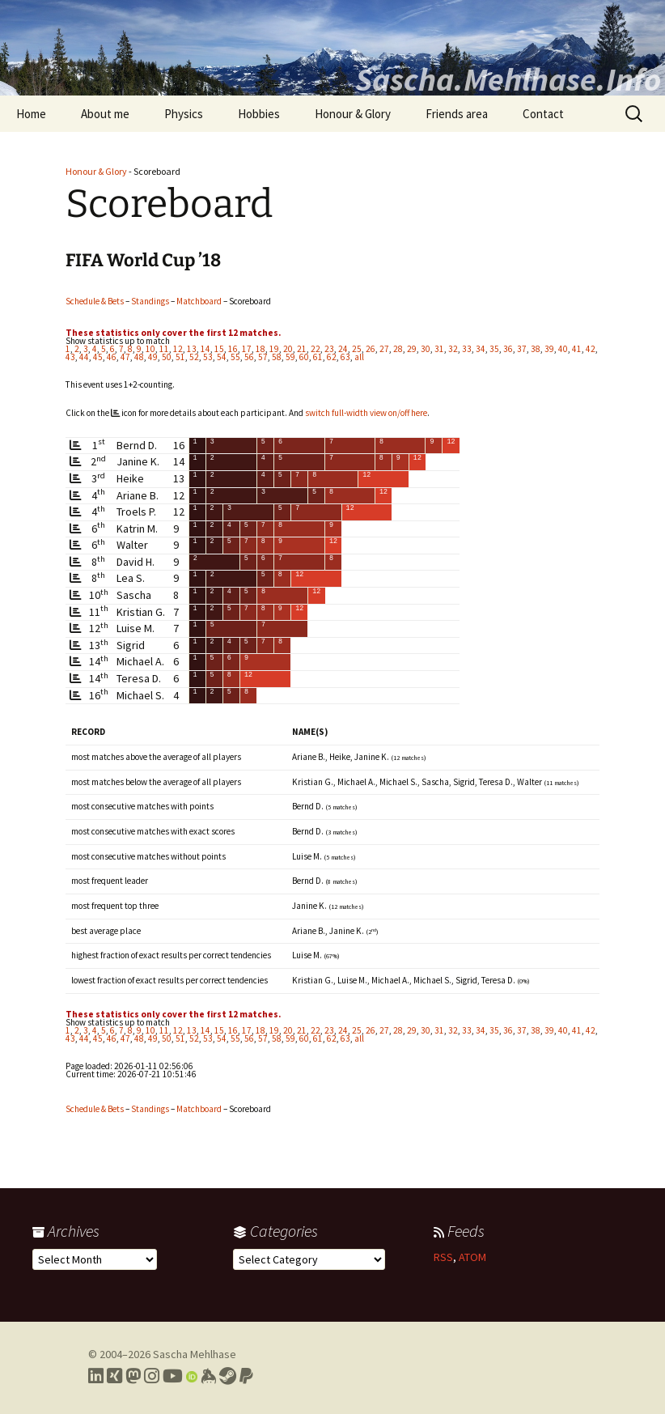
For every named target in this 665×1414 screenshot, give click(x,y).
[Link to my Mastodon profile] (133, 1376)
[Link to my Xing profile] (114, 1376)
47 (125, 357)
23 (329, 349)
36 (508, 349)
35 (494, 349)
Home (31, 113)
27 (384, 349)
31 (439, 349)
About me (105, 113)
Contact (543, 113)
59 (290, 357)
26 (370, 349)
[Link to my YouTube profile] (173, 1376)
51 (180, 357)
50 (167, 357)
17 (247, 349)
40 (563, 349)
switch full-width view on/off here (366, 412)
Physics (183, 113)
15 (219, 349)
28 (398, 349)
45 (98, 357)
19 (274, 349)
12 (178, 349)
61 (318, 357)
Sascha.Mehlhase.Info (508, 79)
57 (263, 357)
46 (111, 357)
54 (222, 357)
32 (453, 349)
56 (249, 357)
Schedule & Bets (95, 301)
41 (577, 349)
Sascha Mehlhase (194, 1354)
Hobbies (259, 113)
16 (233, 349)
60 (304, 357)
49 (153, 357)
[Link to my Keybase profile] (208, 1376)
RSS (443, 1257)
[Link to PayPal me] (246, 1376)
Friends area (457, 113)
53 (208, 357)
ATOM (472, 1257)
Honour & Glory (353, 113)
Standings (150, 301)
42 (590, 349)
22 (315, 349)
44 (84, 357)
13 (192, 349)
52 (194, 357)
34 (480, 349)
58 (277, 357)
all (359, 357)
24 (343, 349)
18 (260, 349)
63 (345, 357)
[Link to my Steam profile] (227, 1376)
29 (412, 349)
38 (535, 349)
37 (522, 349)
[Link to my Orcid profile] (191, 1376)
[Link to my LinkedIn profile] (96, 1376)
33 (467, 349)
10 (150, 349)
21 (302, 349)
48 (139, 357)
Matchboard (199, 301)
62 (332, 357)
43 (70, 357)
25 (357, 349)
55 (235, 357)
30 (425, 349)
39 (549, 349)
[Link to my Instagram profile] (151, 1376)
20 (288, 349)
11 (164, 349)
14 (205, 349)
